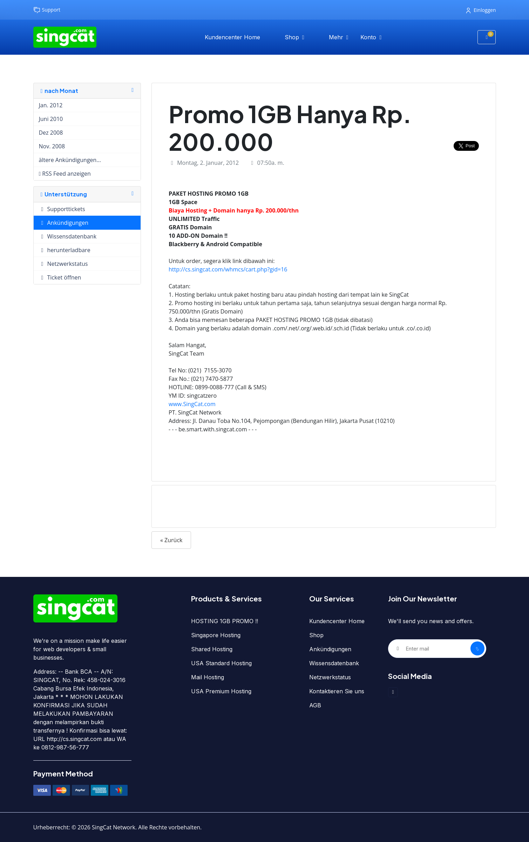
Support (47, 10)
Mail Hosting (207, 677)
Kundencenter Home (232, 37)
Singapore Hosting (215, 635)
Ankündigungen (330, 649)
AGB (315, 705)
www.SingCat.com (192, 404)
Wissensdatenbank (334, 663)
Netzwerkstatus (330, 677)
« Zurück (171, 540)
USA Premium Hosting (221, 691)
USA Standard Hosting (221, 663)
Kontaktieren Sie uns (336, 691)
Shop (293, 37)
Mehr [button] (337, 37)
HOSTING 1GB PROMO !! (224, 621)
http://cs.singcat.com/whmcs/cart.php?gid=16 (228, 269)
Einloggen (481, 10)
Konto (369, 37)
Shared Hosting (211, 649)
